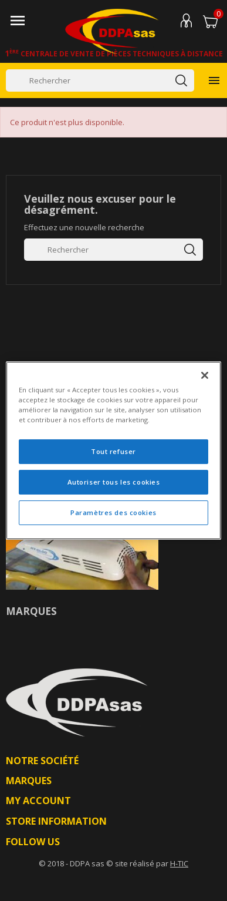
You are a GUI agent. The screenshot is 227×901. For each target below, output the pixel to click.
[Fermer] (205, 375)
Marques (31, 611)
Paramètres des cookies (113, 512)
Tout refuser (113, 451)
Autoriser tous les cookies (113, 482)
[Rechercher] (100, 80)
